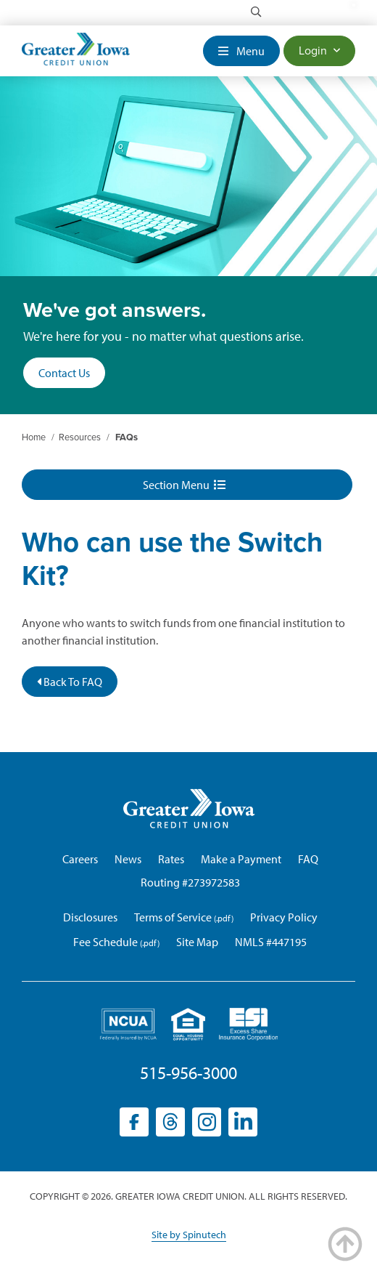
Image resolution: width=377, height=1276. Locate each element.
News (128, 859)
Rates (171, 859)
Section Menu (184, 484)
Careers (80, 859)
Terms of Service (173, 917)
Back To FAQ (69, 681)
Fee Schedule (105, 941)
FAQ (308, 859)
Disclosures (90, 917)
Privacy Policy (284, 917)
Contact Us (64, 373)
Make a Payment (241, 859)
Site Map (197, 941)
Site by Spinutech (189, 1234)
